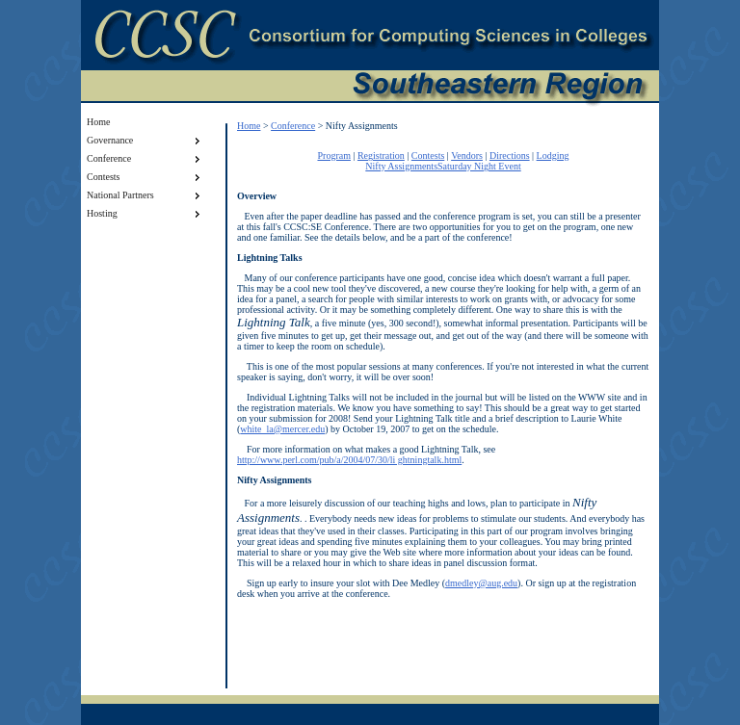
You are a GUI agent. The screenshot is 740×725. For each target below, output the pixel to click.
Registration (381, 155)
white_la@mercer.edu (282, 429)
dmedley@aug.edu (481, 583)
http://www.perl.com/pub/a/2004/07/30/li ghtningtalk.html (349, 459)
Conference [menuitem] (145, 159)
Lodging (553, 155)
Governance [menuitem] (145, 140)
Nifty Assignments (401, 166)
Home (248, 125)
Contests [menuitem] (145, 177)
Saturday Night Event (479, 166)
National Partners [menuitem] (145, 195)
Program (333, 155)
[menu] (145, 167)
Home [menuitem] (98, 122)
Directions (509, 155)
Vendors (467, 155)
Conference (293, 125)
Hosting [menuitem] (145, 213)
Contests (427, 155)
